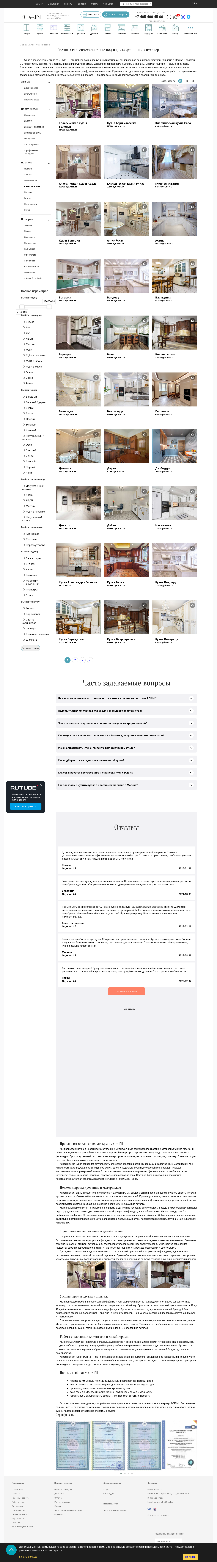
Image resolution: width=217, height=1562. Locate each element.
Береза (28, 322)
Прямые (28, 231)
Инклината (163, 525)
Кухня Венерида (166, 639)
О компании (53, 4)
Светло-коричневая (29, 621)
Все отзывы (129, 1008)
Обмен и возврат (20, 1514)
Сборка (57, 1506)
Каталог (39, 4)
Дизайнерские (31, 88)
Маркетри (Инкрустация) (30, 582)
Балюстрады (32, 558)
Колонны (30, 575)
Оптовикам (17, 1506)
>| (90, 660)
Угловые (28, 225)
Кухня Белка (115, 582)
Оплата (94, 4)
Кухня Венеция (69, 240)
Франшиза (108, 4)
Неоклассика (30, 204)
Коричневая (31, 614)
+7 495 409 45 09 (155, 1489)
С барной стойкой (32, 278)
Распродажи (109, 1493)
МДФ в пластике (34, 355)
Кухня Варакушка (71, 639)
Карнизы (29, 569)
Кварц (28, 494)
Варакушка (163, 297)
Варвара (65, 354)
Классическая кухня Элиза (126, 183)
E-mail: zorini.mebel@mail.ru (160, 1502)
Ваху (110, 354)
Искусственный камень (33, 487)
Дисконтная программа (114, 1510)
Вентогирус (115, 411)
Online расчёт (91, 15)
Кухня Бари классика (122, 123)
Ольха (28, 372)
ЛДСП (28, 338)
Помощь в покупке (63, 1489)
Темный (29, 461)
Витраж (29, 564)
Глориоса (162, 411)
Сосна (28, 377)
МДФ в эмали (32, 366)
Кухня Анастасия (167, 183)
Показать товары (30, 648)
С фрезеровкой (31, 144)
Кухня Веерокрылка (121, 639)
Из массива (29, 115)
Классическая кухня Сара (173, 123)
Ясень (28, 383)
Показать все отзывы (126, 991)
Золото (29, 608)
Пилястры (30, 589)
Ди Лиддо (162, 468)
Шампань (30, 639)
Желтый (29, 419)
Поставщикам (18, 1510)
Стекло (28, 595)
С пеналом (29, 261)
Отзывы (16, 1493)
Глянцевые (29, 138)
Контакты (68, 4)
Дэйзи (111, 525)
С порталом (30, 255)
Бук (26, 327)
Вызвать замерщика (116, 15)
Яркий (28, 472)
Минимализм (30, 180)
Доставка (82, 4)
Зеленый (29, 424)
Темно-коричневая (36, 634)
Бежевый (30, 396)
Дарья (111, 468)
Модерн (28, 169)
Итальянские (30, 94)
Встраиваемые (31, 266)
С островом (29, 237)
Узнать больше (28, 1556)
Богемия (65, 297)
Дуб (26, 333)
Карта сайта (18, 1518)
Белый (28, 407)
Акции (106, 1489)
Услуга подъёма (62, 1502)
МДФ (27, 349)
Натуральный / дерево (33, 437)
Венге (28, 413)
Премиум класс (31, 99)
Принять (190, 1556)
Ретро (27, 210)
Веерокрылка (165, 354)
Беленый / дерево (35, 402)
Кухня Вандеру (165, 582)
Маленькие (29, 272)
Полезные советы (20, 1497)
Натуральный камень (32, 519)
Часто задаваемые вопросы (68, 1510)
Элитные (25, 82)
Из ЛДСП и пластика (34, 127)
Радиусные (29, 249)
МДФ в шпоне (33, 361)
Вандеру (113, 297)
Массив (29, 344)
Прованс (28, 192)
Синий (28, 456)
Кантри (27, 198)
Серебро (29, 628)
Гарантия (58, 1514)
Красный (29, 430)
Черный (29, 467)
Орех (27, 444)
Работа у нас (18, 1502)
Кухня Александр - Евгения (78, 582)
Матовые (30, 539)
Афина (159, 240)
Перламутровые (34, 545)
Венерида (66, 411)
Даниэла (65, 468)
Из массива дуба (32, 133)
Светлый (29, 450)
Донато (64, 525)
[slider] (22, 307)
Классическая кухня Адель (78, 183)
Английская (115, 240)
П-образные (30, 243)
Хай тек (27, 174)
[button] (121, 1473)
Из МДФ (28, 121)
